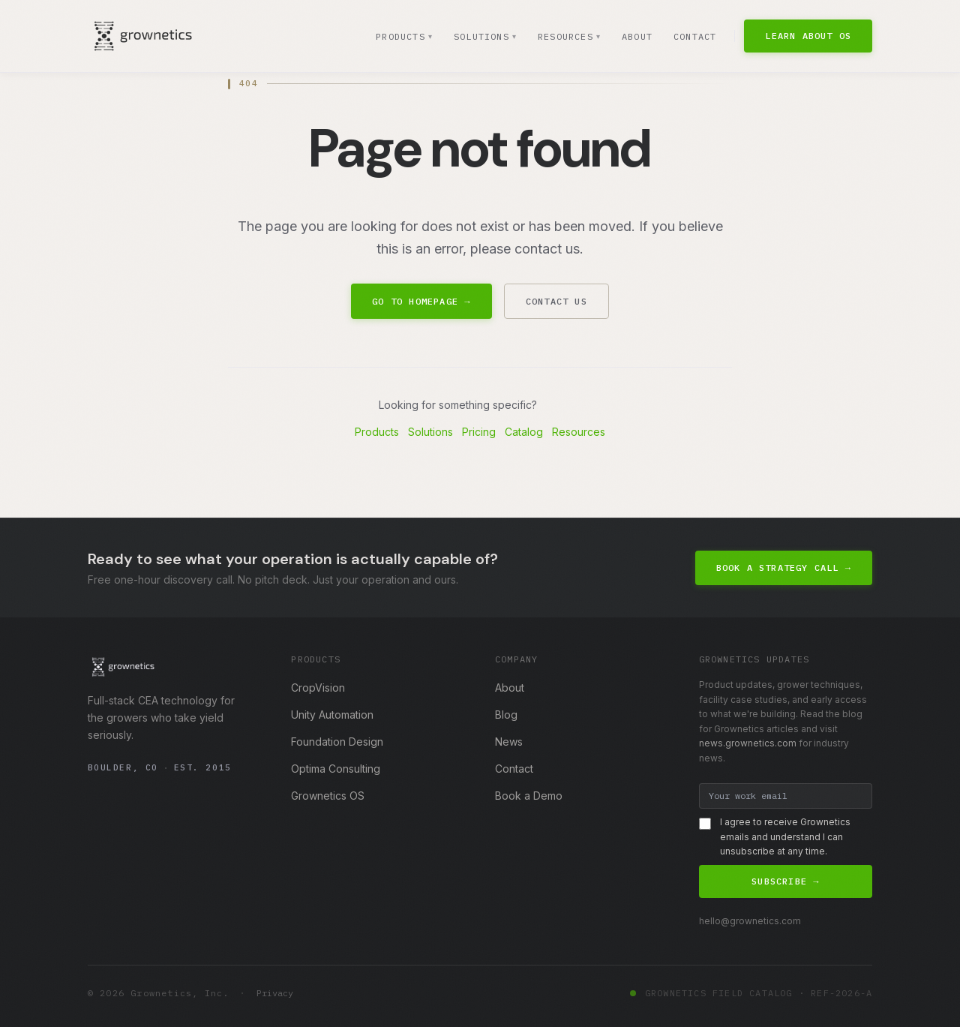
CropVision (318, 687)
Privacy (274, 992)
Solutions (484, 37)
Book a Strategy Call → (784, 567)
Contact (695, 36)
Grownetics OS (327, 795)
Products (402, 37)
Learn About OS (808, 35)
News (509, 741)
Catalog (524, 431)
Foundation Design (337, 741)
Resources (569, 37)
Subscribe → (785, 881)
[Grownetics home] (143, 36)
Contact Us (556, 301)
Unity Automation (332, 714)
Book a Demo (528, 795)
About (637, 36)
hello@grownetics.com (750, 920)
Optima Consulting (335, 768)
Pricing (479, 431)
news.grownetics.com (747, 743)
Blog (506, 714)
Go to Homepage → (421, 301)
